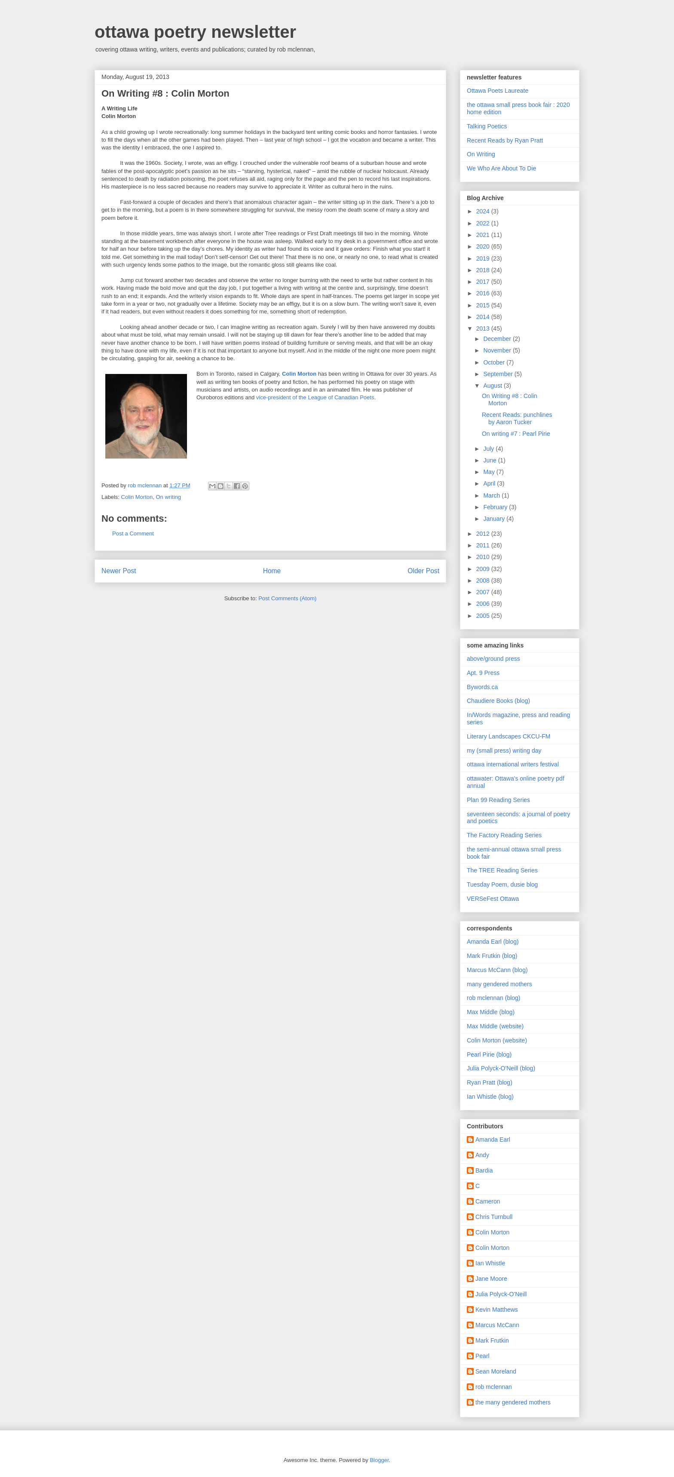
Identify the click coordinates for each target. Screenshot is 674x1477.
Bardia (484, 1170)
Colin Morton (137, 497)
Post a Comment (133, 533)
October (494, 362)
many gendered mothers (499, 984)
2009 (483, 568)
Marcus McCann (497, 1325)
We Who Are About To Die (501, 168)
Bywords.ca (482, 687)
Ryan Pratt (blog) (489, 1082)
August (493, 385)
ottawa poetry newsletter (195, 31)
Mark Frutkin (492, 1340)
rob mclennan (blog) (494, 997)
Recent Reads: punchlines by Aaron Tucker (517, 418)
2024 (483, 211)
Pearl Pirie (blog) (489, 1054)
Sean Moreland (495, 1371)
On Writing (481, 154)
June (490, 460)
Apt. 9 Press (483, 672)
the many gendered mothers (513, 1402)
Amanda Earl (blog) (493, 941)
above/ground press (493, 658)
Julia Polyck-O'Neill (501, 1294)
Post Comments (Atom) (287, 598)
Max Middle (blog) (491, 1012)
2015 (483, 305)
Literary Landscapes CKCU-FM (509, 736)
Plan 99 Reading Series (498, 799)
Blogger (379, 1460)
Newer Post (118, 570)
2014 (483, 316)
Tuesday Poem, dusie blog (502, 884)
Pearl (482, 1355)
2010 (483, 556)
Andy (482, 1155)
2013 (483, 328)
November (497, 350)
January (494, 518)
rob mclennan (493, 1386)
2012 (483, 533)
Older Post (423, 570)
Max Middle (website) (495, 1026)
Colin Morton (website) (497, 1040)
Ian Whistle (490, 1263)
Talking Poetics (487, 126)
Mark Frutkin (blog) (492, 955)
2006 (483, 603)
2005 (483, 615)
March (492, 495)
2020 (483, 246)
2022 (483, 223)
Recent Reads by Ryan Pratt (505, 140)
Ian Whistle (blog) (490, 1096)
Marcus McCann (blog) (497, 969)
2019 (483, 258)
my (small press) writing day (504, 750)
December (497, 338)
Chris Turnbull (493, 1216)
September (498, 374)
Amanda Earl (492, 1139)
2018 (483, 270)
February (496, 507)
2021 (483, 234)
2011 (483, 545)
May (489, 471)
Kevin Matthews (496, 1309)
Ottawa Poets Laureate (497, 90)
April (490, 483)
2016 (483, 293)
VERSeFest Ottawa (493, 898)
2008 (483, 580)
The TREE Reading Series (502, 870)
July (489, 448)
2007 (483, 592)
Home (272, 570)
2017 (483, 281)
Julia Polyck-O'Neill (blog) (501, 1068)
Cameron (487, 1201)
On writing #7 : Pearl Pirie (516, 433)
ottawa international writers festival (513, 764)
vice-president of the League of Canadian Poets (315, 397)
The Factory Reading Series (504, 835)
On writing (168, 497)
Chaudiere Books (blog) (498, 700)
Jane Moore (491, 1278)
